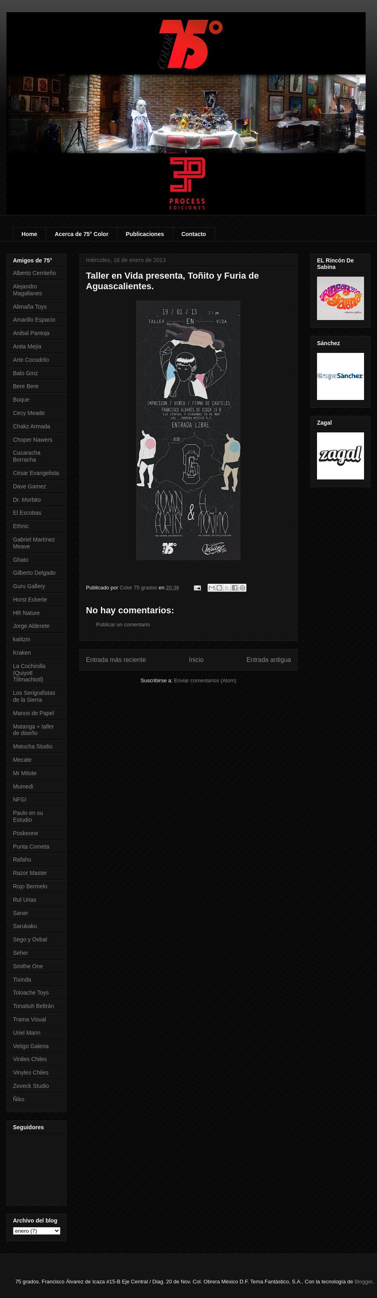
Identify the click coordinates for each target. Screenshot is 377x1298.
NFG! (19, 799)
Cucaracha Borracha (27, 456)
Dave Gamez (29, 486)
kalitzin (21, 639)
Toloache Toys (31, 992)
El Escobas (27, 512)
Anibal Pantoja (31, 333)
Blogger (364, 1282)
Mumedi (23, 786)
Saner (20, 913)
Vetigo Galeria (31, 1046)
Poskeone (25, 833)
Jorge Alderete (31, 626)
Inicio (196, 659)
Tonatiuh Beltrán (33, 1006)
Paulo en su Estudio (28, 816)
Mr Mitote (24, 773)
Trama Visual (29, 1019)
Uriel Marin (27, 1032)
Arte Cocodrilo (31, 360)
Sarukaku (25, 926)
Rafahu (22, 859)
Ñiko (18, 1099)
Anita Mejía (27, 346)
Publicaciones (145, 234)
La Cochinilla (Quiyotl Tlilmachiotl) (29, 673)
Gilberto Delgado (34, 572)
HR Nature (26, 613)
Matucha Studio (32, 746)
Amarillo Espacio (34, 319)
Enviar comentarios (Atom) (205, 680)
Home (29, 234)
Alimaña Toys (30, 306)
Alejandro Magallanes (27, 290)
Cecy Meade (29, 413)
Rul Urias (24, 899)
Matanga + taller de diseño (33, 730)
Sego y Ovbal (30, 939)
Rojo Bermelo (30, 886)
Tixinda (22, 979)
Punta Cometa (31, 846)
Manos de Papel (33, 713)
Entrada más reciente (116, 659)
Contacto (194, 234)
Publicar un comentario (123, 624)
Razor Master (30, 873)
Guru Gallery (29, 586)
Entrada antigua (268, 659)
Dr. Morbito (27, 499)
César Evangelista (36, 473)
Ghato (20, 560)
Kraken (22, 652)
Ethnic (21, 526)
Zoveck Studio (31, 1086)
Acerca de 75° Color (81, 234)
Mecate (22, 759)
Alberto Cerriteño (34, 273)
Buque (21, 399)
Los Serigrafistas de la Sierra (34, 696)
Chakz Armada (31, 426)
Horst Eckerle (30, 599)
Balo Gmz (25, 373)
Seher (20, 953)
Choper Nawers (32, 439)
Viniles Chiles (30, 1059)
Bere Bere (26, 386)
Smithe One (28, 966)
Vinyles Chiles (31, 1072)
